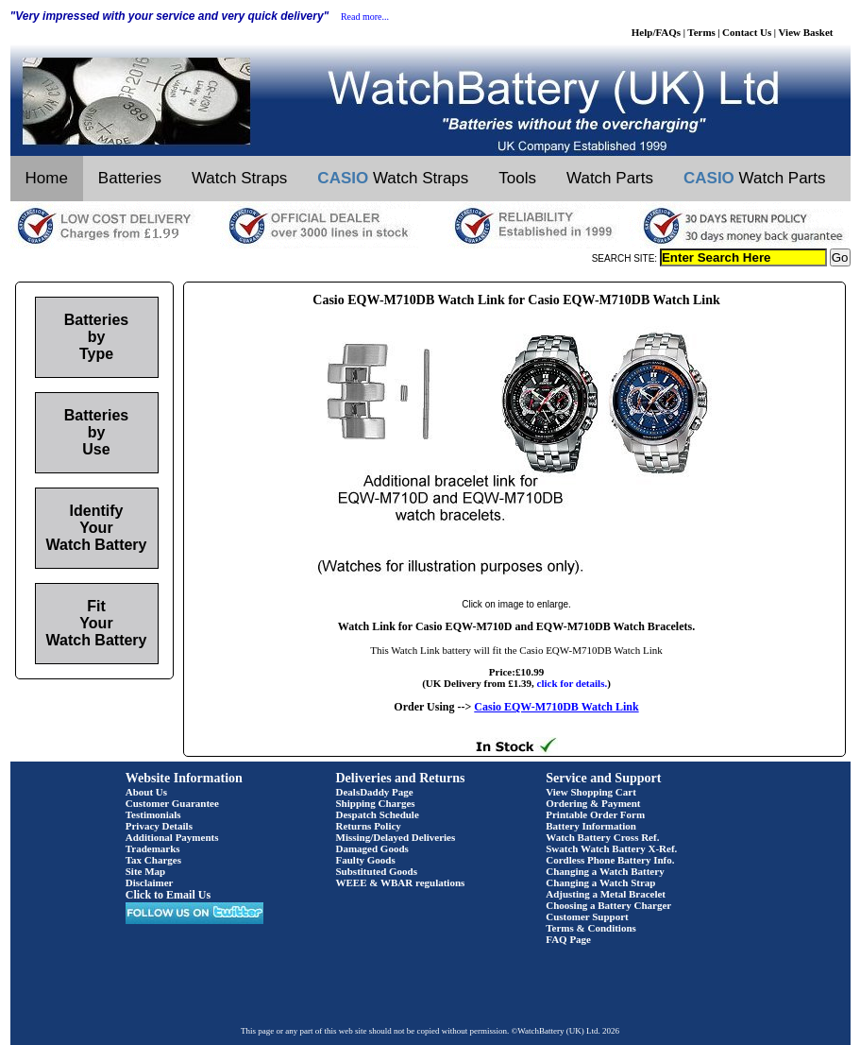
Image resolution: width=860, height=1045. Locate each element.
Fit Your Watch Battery (96, 623)
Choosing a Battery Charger (608, 905)
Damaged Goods (372, 848)
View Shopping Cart (591, 791)
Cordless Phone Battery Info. (610, 859)
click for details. (572, 683)
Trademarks (153, 848)
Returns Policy (368, 825)
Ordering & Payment (593, 803)
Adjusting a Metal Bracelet (606, 893)
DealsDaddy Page (374, 791)
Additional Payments (172, 837)
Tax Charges (153, 859)
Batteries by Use (96, 432)
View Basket (806, 32)
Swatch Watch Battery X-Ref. (611, 848)
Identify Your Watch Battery (96, 528)
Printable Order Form (595, 814)
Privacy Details (159, 825)
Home (46, 178)
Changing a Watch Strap (600, 882)
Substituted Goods (377, 871)
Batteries (129, 178)
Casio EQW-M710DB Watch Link (556, 706)
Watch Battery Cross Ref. (602, 837)
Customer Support (587, 916)
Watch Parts (609, 178)
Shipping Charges (375, 803)
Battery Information (591, 825)
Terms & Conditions (591, 928)
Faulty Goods (366, 859)
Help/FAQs (656, 32)
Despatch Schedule (377, 814)
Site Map (145, 871)
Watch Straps (239, 178)
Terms (701, 32)
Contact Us (746, 32)
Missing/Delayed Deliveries (396, 837)
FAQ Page (568, 939)
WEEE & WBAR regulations (400, 882)
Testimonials (153, 814)
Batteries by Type (96, 337)
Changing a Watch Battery (605, 871)
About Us (146, 791)
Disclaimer (150, 882)
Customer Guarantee (172, 803)
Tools (517, 178)
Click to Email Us (168, 894)
